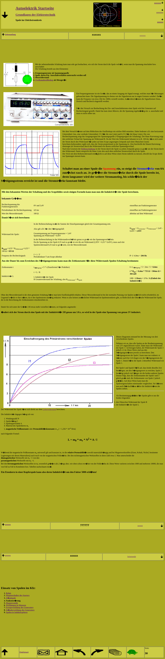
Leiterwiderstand (49, 409)
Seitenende (131, 557)
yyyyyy (159, 12)
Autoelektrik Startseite (35, 8)
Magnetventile (12, 603)
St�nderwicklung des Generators (20, 610)
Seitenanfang (10, 34)
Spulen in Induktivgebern (16, 612)
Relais (8, 593)
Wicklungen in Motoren (16, 605)
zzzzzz (160, 22)
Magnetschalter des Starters (18, 595)
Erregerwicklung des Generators (19, 607)
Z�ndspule (11, 598)
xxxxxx (8, 524)
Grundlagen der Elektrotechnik (35, 14)
